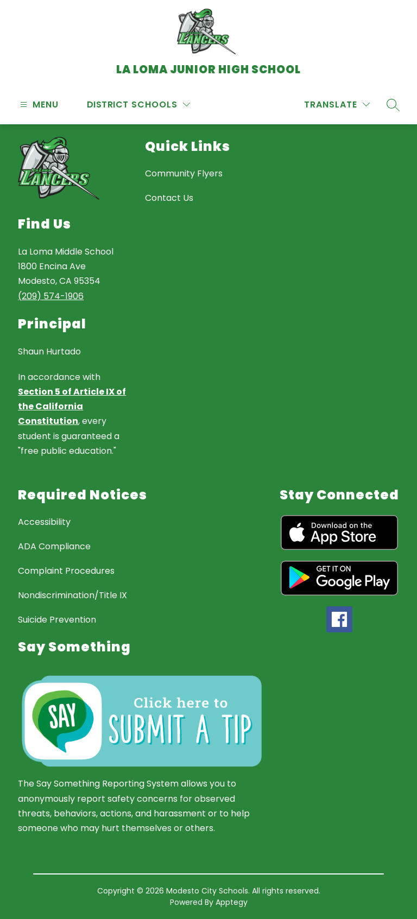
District (108, 104)
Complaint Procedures (66, 571)
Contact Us (169, 198)
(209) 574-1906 (51, 296)
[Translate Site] (336, 104)
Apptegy (232, 902)
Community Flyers (184, 173)
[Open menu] (38, 104)
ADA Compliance (54, 546)
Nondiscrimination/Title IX (72, 595)
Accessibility (44, 522)
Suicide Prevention (57, 619)
